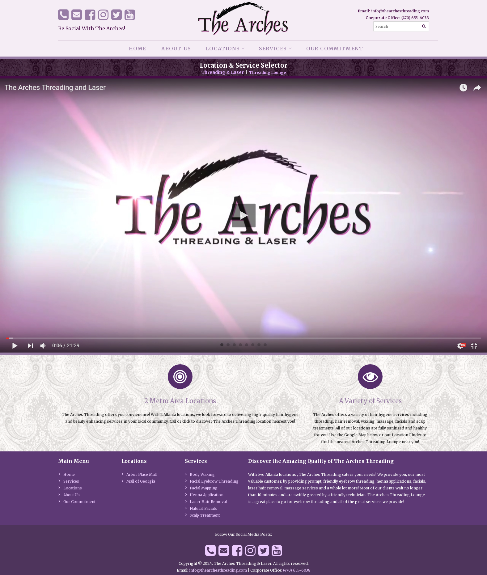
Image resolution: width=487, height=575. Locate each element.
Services (273, 48)
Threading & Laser (222, 72)
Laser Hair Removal (208, 501)
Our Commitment (334, 48)
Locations (222, 48)
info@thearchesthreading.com (400, 11)
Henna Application (206, 495)
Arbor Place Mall (141, 474)
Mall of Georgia (140, 481)
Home (137, 48)
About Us (176, 48)
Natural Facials (203, 508)
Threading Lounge (267, 72)
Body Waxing (202, 474)
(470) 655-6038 (415, 17)
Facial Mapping (204, 488)
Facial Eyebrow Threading (214, 481)
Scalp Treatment (205, 515)
